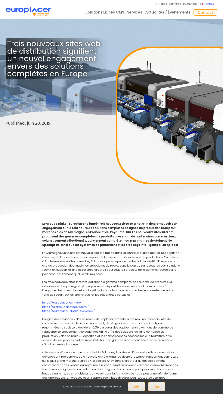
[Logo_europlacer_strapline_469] (28, 8)
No (156, 386)
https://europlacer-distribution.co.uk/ (68, 311)
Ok (136, 386)
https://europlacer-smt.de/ (61, 302)
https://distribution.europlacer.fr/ (65, 307)
